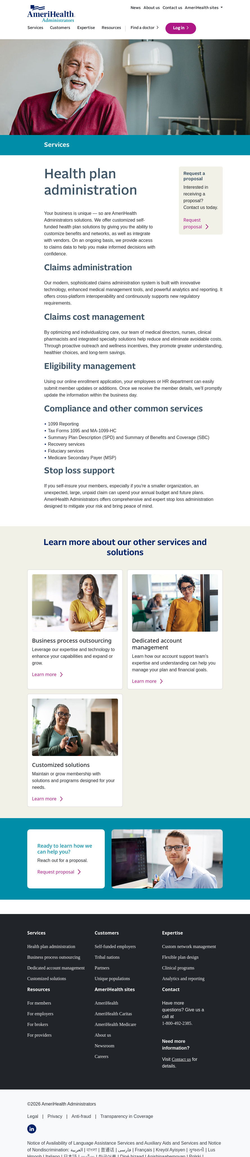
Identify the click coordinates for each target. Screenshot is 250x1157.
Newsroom (104, 1045)
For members (39, 1003)
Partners (102, 967)
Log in (179, 28)
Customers (60, 28)
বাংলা (92, 1149)
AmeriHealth (106, 1003)
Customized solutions (46, 978)
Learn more (44, 674)
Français (143, 1149)
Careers (101, 1056)
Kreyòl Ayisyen (170, 1149)
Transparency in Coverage (126, 1116)
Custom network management (189, 946)
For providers (39, 1035)
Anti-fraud (81, 1116)
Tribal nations (107, 957)
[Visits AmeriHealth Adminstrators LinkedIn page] (31, 1128)
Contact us (172, 8)
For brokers (37, 1024)
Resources (111, 28)
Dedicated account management (56, 967)
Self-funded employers (115, 946)
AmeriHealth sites (202, 8)
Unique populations (112, 978)
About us (152, 8)
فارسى (124, 1149)
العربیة (77, 1149)
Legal (32, 1116)
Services (35, 28)
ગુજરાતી (196, 1149)
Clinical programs (178, 967)
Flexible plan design (180, 957)
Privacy (54, 1116)
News (136, 8)
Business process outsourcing (53, 957)
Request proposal (55, 872)
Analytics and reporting (183, 978)
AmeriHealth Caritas (113, 1013)
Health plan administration (51, 946)
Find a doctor (142, 28)
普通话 (107, 1149)
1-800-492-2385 (176, 1023)
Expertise (86, 28)
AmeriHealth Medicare (115, 1024)
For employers (40, 1013)
